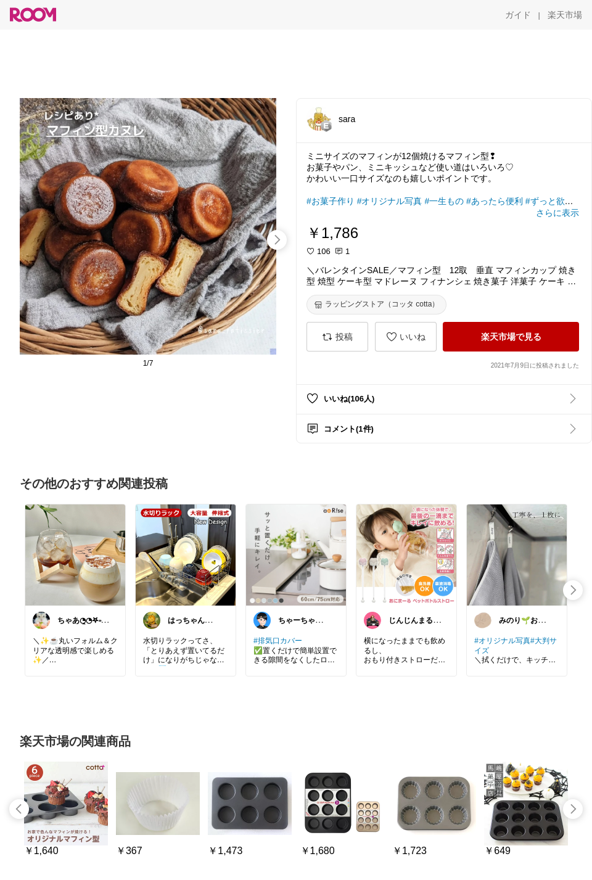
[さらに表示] (557, 212)
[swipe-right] (277, 240)
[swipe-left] (19, 809)
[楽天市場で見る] (511, 337)
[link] (75, 554)
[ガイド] (518, 14)
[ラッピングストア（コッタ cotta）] (376, 305)
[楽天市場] (565, 14)
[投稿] (337, 337)
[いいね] (406, 337)
